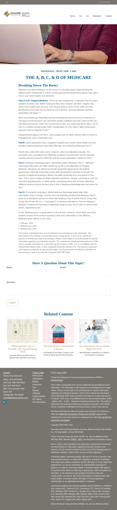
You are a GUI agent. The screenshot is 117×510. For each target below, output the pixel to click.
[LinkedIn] (7, 2)
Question (11, 282)
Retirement (38, 376)
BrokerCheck (57, 380)
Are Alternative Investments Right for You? (94, 347)
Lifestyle (36, 393)
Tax (34, 387)
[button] (81, 14)
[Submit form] (12, 303)
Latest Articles (39, 396)
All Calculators (39, 402)
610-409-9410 (104, 2)
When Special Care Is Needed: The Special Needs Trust (22, 349)
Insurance (37, 384)
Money (36, 390)
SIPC (80, 439)
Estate (35, 381)
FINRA (74, 439)
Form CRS (61, 373)
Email (63, 267)
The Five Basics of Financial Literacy (58, 347)
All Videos (37, 399)
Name (9, 267)
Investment (38, 379)
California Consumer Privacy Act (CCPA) (77, 414)
